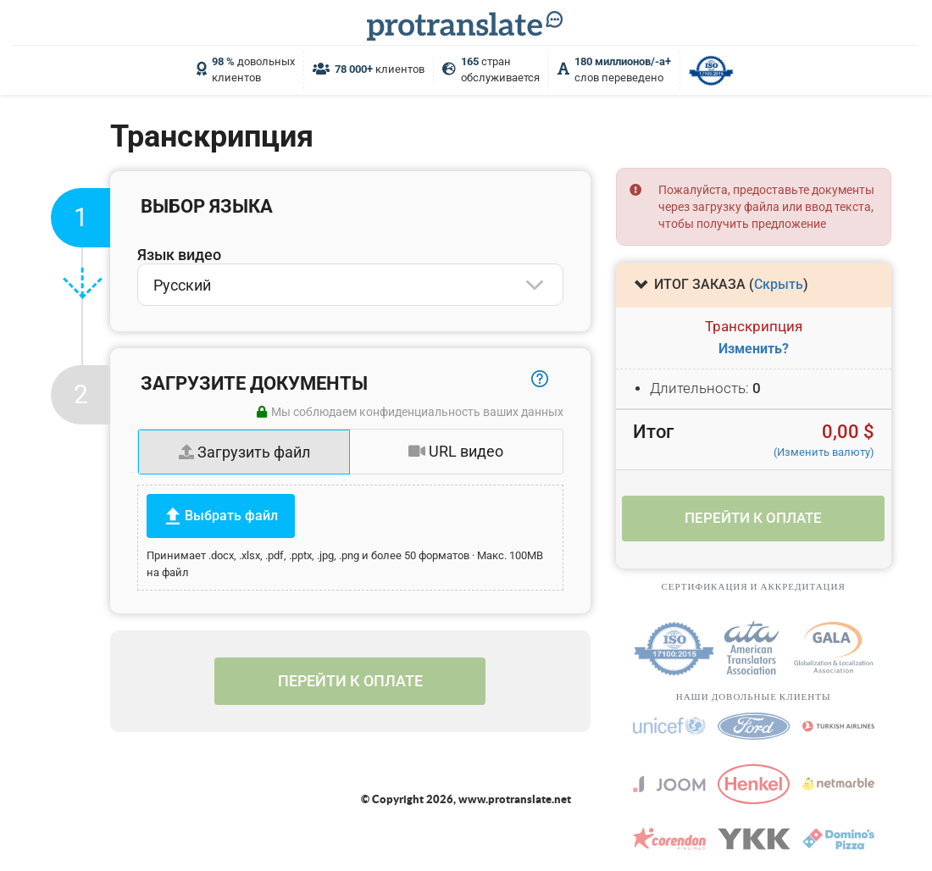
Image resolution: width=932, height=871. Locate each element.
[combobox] (350, 285)
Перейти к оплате (350, 681)
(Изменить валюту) (824, 452)
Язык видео (179, 255)
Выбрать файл (231, 516)
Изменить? (753, 349)
